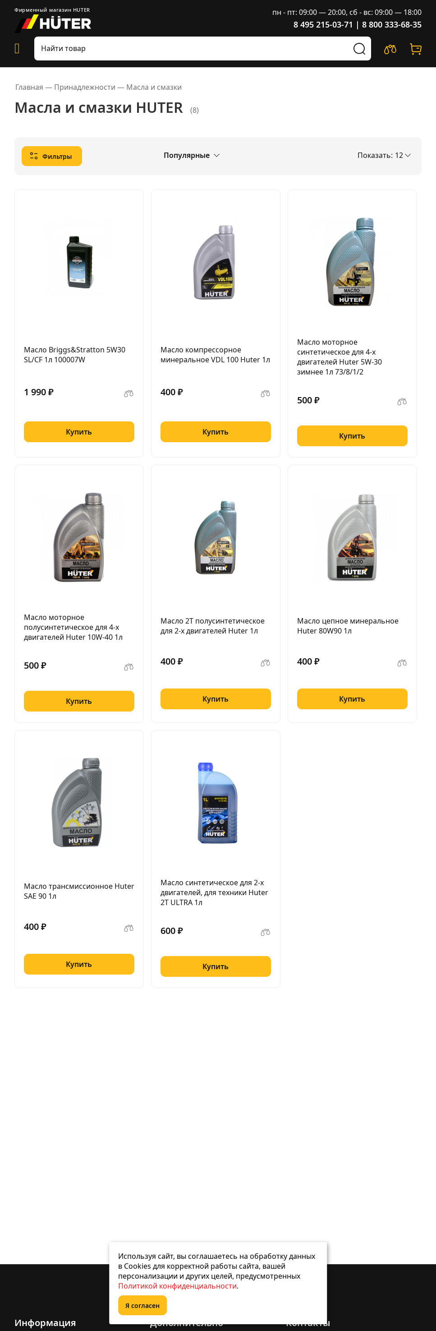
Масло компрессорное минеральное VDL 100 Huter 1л (215, 355)
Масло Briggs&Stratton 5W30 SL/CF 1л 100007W (74, 355)
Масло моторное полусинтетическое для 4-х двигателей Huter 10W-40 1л (73, 627)
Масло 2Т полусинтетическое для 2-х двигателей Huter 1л (213, 626)
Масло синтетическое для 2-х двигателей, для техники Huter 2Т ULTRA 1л (214, 892)
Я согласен (142, 1305)
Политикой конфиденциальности (177, 1286)
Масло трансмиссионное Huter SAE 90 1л (79, 891)
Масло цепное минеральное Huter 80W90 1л (348, 626)
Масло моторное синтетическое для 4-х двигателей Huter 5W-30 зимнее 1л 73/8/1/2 (339, 357)
